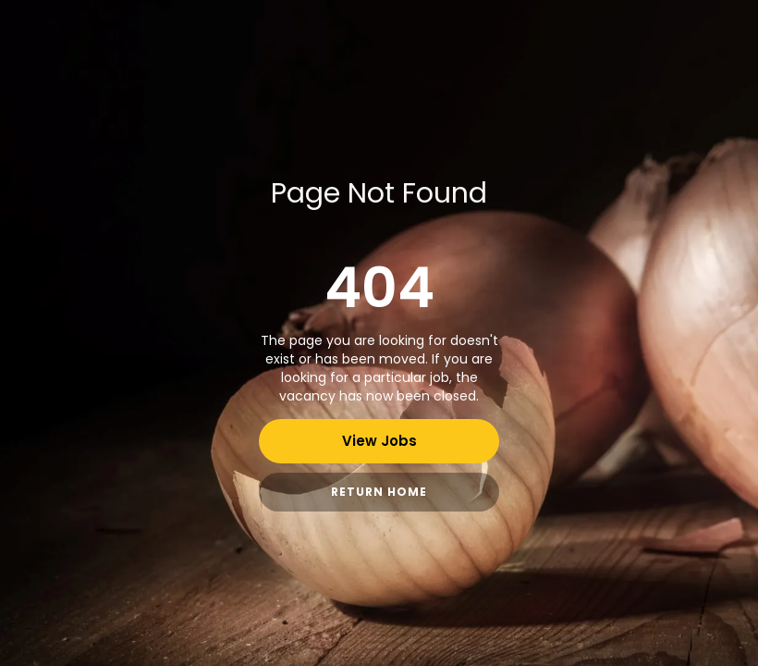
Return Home (379, 492)
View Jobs (379, 440)
